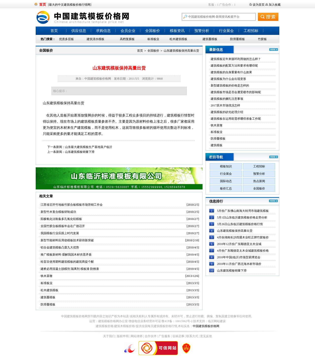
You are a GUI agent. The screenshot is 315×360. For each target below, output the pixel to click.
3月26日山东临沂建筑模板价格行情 (240, 224)
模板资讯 (177, 31)
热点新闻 (259, 181)
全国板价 (152, 31)
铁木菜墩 (46, 276)
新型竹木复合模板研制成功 (58, 212)
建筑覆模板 (210, 39)
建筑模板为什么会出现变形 (228, 79)
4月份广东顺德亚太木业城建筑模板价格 (243, 250)
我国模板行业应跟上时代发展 (60, 233)
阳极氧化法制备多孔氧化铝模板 (61, 219)
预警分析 (201, 31)
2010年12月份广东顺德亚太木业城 (239, 244)
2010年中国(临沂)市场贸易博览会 (238, 257)
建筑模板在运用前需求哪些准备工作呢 (236, 118)
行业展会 (226, 31)
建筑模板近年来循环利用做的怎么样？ (236, 59)
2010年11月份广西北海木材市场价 (239, 264)
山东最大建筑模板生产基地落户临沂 (88, 147)
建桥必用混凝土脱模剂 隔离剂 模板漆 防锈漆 (70, 269)
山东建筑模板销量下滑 (79, 152)
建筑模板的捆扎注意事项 (227, 99)
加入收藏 (275, 4)
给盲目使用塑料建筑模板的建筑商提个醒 (67, 261)
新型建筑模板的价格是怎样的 (230, 85)
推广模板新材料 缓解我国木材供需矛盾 (66, 254)
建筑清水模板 (95, 39)
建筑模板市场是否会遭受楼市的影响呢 (236, 92)
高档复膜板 (127, 39)
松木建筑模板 (178, 39)
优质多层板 (66, 39)
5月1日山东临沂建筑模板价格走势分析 (242, 217)
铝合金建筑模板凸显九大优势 (60, 247)
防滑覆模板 (237, 39)
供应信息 (78, 31)
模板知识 (226, 166)
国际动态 (226, 181)
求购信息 (103, 31)
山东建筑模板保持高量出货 (181, 50)
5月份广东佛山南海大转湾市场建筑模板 (243, 211)
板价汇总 (226, 188)
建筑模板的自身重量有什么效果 (231, 72)
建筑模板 (56, 103)
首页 (54, 31)
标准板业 (153, 39)
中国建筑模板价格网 (206, 326)
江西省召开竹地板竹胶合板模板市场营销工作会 (72, 204)
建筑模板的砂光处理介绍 (227, 112)
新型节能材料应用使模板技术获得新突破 (67, 240)
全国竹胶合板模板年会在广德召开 (63, 226)
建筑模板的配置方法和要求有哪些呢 (234, 65)
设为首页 (259, 4)
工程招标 (251, 31)
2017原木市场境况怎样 (225, 105)
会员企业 (128, 31)
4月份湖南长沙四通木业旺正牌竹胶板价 (243, 237)
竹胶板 (262, 39)
